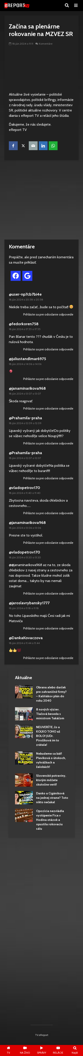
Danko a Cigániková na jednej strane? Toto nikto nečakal (52, 797)
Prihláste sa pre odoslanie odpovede (48, 314)
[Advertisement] (41, 199)
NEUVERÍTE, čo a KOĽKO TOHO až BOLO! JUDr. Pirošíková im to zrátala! (48, 736)
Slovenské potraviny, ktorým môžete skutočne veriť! (51, 780)
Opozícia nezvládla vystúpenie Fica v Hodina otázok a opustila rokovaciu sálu (50, 820)
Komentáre (45, 43)
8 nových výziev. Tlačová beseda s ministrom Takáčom (50, 713)
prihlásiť (30, 262)
